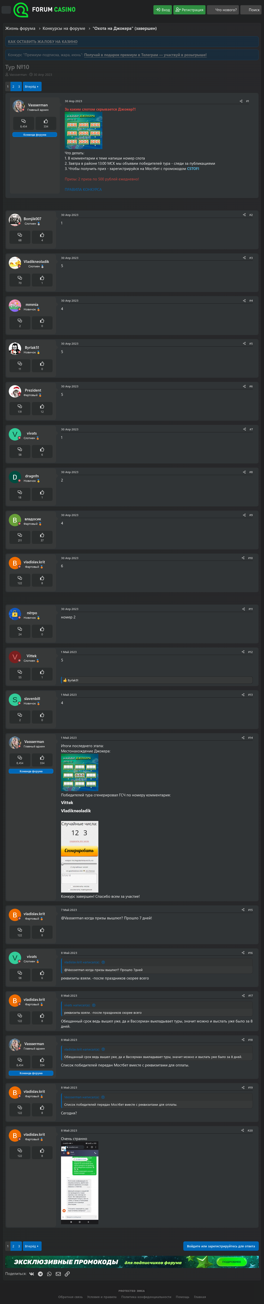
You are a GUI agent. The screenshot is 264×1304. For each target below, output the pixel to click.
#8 (251, 472)
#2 (251, 215)
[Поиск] (251, 9)
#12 (250, 652)
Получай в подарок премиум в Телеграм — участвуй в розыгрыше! (145, 54)
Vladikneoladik (76, 810)
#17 (250, 995)
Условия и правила (102, 1297)
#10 (250, 558)
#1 (247, 101)
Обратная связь (70, 1297)
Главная (200, 1297)
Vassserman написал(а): (82, 1097)
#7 (251, 429)
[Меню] (6, 10)
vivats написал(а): (77, 1005)
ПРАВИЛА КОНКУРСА (83, 189)
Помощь (182, 1297)
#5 (251, 343)
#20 (250, 1130)
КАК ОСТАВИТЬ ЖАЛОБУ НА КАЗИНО (42, 41)
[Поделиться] (241, 101)
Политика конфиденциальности (146, 1297)
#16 (250, 953)
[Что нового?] (223, 9)
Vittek (67, 802)
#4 (251, 300)
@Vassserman (72, 917)
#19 (250, 1087)
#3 (251, 258)
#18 (250, 1040)
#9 (251, 515)
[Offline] (23, 109)
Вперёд (30, 86)
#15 (250, 910)
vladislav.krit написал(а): (82, 962)
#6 (251, 386)
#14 (250, 737)
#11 (251, 609)
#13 (250, 694)
